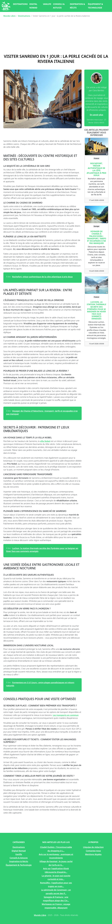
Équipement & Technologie (95, 6)
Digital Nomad (33, 6)
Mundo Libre (9, 16)
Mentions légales (93, 854)
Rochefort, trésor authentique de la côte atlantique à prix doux (42, 276)
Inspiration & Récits (77, 6)
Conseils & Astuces (59, 6)
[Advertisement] (56, 35)
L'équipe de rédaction (93, 847)
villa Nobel (45, 441)
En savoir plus (96, 114)
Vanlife (47, 4)
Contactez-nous (93, 850)
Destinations (20, 4)
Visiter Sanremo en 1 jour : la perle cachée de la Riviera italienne (56, 59)
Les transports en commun (66, 715)
